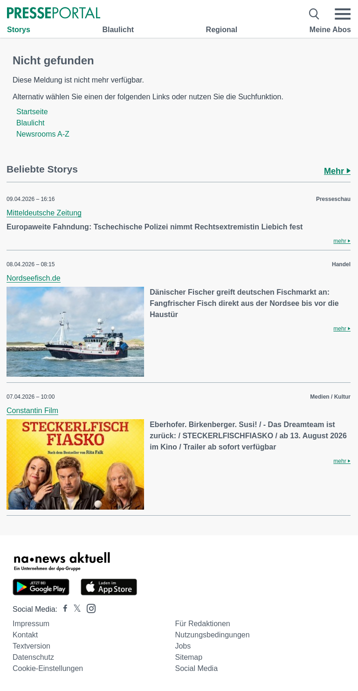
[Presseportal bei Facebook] (62, 609)
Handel (341, 264)
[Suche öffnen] (314, 14)
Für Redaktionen (202, 624)
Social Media (196, 668)
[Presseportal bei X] (74, 609)
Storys (18, 30)
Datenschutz (33, 657)
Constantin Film (32, 411)
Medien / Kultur (330, 397)
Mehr (337, 171)
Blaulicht (118, 30)
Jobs (183, 646)
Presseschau (333, 199)
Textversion (31, 646)
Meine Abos (330, 30)
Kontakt (25, 635)
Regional (222, 30)
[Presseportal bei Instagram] (88, 608)
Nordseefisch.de (34, 278)
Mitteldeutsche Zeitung (44, 213)
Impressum (31, 624)
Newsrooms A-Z (42, 134)
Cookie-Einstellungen (48, 668)
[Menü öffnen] (342, 14)
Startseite (32, 112)
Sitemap (188, 657)
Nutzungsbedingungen (212, 635)
